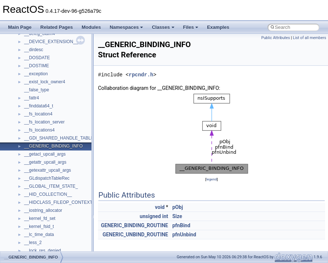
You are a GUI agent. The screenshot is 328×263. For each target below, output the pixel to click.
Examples (218, 27)
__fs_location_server (44, 122)
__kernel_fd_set (39, 218)
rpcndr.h (141, 74)
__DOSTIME (36, 65)
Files (191, 27)
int (165, 216)
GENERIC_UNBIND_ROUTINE (135, 234)
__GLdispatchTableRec (46, 178)
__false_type (36, 89)
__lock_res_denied (42, 250)
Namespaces (126, 27)
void (160, 207)
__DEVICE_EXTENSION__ (51, 41)
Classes (163, 27)
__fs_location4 (38, 114)
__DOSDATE (37, 57)
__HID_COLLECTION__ (48, 194)
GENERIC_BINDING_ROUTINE (134, 225)
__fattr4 (31, 97)
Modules (91, 27)
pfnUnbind (184, 234)
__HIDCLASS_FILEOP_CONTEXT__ (60, 202)
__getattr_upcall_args (45, 162)
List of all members (309, 37)
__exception (36, 73)
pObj (177, 207)
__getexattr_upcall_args (47, 170)
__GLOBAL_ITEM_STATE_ (51, 186)
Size (177, 216)
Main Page (19, 27)
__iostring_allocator (43, 210)
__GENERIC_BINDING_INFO (53, 146)
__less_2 (33, 242)
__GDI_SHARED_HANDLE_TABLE (59, 138)
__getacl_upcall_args (44, 154)
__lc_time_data (39, 234)
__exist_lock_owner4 (44, 81)
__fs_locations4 (39, 130)
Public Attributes (275, 37)
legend (211, 179)
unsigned (150, 216)
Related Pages (56, 27)
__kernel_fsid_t (39, 226)
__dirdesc (33, 49)
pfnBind (181, 225)
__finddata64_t (38, 105)
